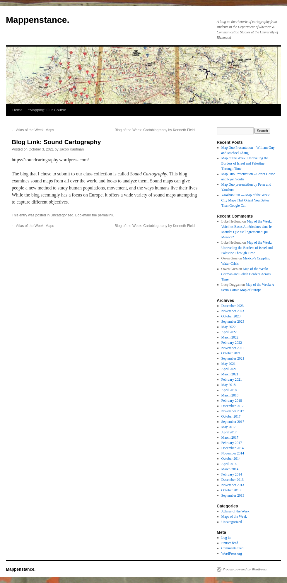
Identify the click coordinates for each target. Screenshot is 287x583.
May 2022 (228, 327)
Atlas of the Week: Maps (33, 130)
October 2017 (231, 416)
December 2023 (232, 306)
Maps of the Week (234, 516)
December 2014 (232, 448)
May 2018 (228, 385)
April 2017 (229, 432)
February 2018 (231, 401)
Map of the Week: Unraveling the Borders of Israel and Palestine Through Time (244, 163)
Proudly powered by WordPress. (245, 569)
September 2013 (232, 495)
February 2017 (231, 443)
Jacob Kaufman (71, 149)
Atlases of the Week (235, 511)
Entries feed (229, 543)
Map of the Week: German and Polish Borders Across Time (246, 274)
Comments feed (232, 548)
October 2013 (231, 490)
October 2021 (231, 353)
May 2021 (228, 364)
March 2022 (229, 337)
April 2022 (229, 332)
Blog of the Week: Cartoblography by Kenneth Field (157, 130)
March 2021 (229, 374)
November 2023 (232, 311)
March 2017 (229, 437)
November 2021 (232, 348)
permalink (105, 215)
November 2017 (232, 411)
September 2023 (232, 321)
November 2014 (232, 453)
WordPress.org (231, 553)
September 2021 (232, 358)
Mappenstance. (37, 20)
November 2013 (232, 485)
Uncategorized (62, 215)
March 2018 (229, 395)
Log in (226, 538)
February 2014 (231, 474)
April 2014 (229, 464)
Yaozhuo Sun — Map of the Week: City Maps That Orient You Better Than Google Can (246, 200)
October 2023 (231, 316)
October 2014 (231, 459)
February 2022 (231, 343)
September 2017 (232, 422)
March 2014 (229, 469)
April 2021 (229, 369)
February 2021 (231, 379)
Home (17, 110)
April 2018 (229, 390)
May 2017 (228, 427)
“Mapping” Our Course (47, 110)
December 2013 (232, 480)
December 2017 (232, 406)
